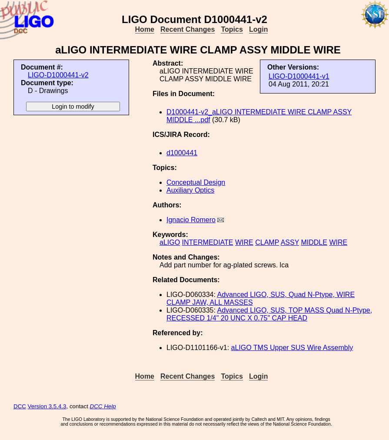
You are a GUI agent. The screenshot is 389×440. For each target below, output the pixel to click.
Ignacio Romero (191, 219)
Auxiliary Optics (190, 190)
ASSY (290, 242)
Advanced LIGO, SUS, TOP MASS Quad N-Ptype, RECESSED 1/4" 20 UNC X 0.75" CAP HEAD (269, 314)
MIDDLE (314, 242)
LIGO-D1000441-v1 (299, 76)
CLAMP (267, 242)
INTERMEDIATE (207, 242)
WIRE (244, 242)
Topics (232, 29)
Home (144, 29)
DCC (19, 406)
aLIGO (170, 242)
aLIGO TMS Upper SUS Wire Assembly (292, 347)
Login (258, 29)
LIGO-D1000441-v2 (58, 75)
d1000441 (181, 153)
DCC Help (103, 406)
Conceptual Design (195, 182)
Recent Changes (187, 29)
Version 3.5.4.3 (47, 406)
